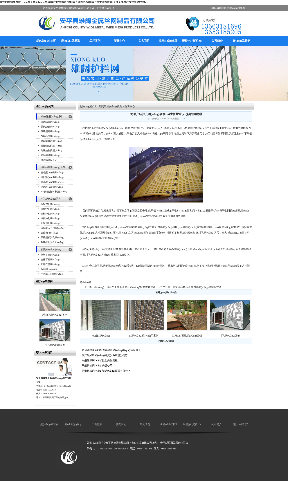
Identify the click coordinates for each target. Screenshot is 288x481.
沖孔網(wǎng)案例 (55, 344)
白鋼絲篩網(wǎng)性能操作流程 (100, 360)
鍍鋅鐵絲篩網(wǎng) (51, 141)
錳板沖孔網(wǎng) (50, 204)
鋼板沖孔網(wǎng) (50, 213)
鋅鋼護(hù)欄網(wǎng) (52, 186)
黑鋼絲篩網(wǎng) (50, 126)
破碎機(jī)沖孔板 (49, 232)
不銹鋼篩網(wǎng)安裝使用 (97, 365)
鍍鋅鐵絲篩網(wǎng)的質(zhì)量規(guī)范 (104, 355)
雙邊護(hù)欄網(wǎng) (52, 172)
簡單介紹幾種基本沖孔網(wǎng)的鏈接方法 (197, 287)
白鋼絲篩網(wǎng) (50, 136)
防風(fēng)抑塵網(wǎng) (53, 228)
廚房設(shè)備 (106, 454)
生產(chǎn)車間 (168, 40)
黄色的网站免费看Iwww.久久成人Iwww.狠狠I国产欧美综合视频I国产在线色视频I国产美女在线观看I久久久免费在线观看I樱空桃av (74, 2)
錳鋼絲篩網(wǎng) (50, 121)
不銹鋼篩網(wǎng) (50, 131)
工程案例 (94, 40)
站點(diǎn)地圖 (236, 8)
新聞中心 (119, 40)
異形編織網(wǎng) (50, 155)
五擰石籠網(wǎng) (50, 264)
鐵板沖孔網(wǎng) (50, 218)
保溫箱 (120, 454)
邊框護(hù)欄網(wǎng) (52, 177)
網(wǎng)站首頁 (46, 40)
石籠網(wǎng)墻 (49, 269)
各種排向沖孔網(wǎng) (52, 242)
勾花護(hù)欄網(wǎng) (52, 182)
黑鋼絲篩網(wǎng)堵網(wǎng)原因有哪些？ (106, 370)
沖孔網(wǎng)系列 (51, 198)
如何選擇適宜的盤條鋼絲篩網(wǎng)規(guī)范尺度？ (111, 350)
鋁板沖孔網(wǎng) (50, 223)
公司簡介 (217, 40)
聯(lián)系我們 (241, 40)
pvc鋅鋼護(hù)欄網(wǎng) (54, 191)
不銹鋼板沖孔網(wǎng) (52, 237)
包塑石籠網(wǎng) (50, 254)
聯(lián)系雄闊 (218, 8)
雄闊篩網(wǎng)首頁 (110, 106)
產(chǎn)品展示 (70, 40)
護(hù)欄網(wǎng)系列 (53, 167)
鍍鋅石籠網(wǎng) (50, 259)
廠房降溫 (92, 454)
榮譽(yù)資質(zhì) (192, 40)
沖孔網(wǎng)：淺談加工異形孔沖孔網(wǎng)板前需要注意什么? (125, 287)
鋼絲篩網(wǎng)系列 (52, 116)
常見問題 (143, 40)
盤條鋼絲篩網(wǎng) (51, 145)
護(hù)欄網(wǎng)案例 (54, 314)
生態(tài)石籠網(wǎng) (52, 273)
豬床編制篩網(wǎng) (51, 150)
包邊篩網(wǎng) (49, 160)
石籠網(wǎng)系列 (51, 249)
